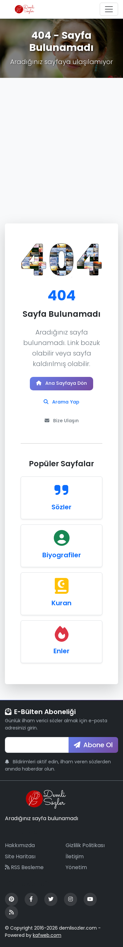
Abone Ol (93, 745)
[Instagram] (70, 899)
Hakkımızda (20, 845)
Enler (61, 651)
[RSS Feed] (11, 912)
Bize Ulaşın (62, 420)
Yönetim (76, 867)
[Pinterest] (11, 899)
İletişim (75, 856)
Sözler (61, 507)
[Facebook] (31, 899)
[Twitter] (50, 899)
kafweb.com (47, 935)
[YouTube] (90, 899)
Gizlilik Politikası (85, 845)
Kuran (61, 603)
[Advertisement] (61, 142)
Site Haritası (20, 856)
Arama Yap (61, 402)
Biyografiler (61, 555)
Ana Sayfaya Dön (61, 383)
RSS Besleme (24, 867)
